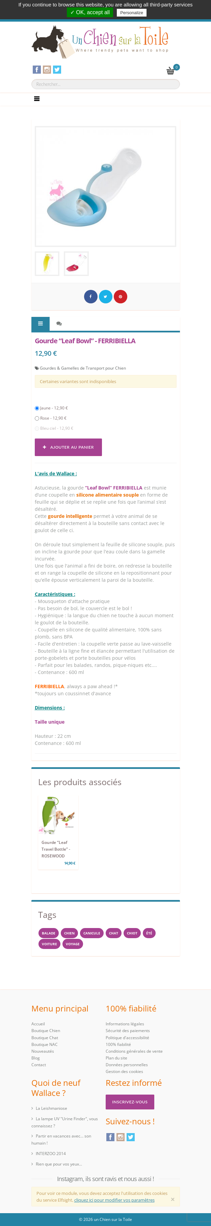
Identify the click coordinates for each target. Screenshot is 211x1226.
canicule (91, 933)
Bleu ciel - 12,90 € (54, 428)
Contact (38, 1065)
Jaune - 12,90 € (51, 408)
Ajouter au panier (68, 447)
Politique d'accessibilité (127, 1038)
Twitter (131, 1137)
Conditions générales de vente (134, 1051)
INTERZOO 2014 (51, 1153)
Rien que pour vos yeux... (59, 1164)
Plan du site (116, 1058)
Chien (69, 933)
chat (113, 933)
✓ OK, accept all (90, 12)
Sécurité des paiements (128, 1030)
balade (48, 933)
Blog (35, 1058)
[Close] (173, 1199)
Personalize (131, 12)
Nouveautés (42, 1051)
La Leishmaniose (51, 1108)
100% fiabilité (118, 1044)
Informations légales (125, 1024)
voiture (49, 944)
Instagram (120, 1137)
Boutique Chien (45, 1030)
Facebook (110, 1137)
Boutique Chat (44, 1038)
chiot (132, 933)
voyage (73, 944)
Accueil (38, 1024)
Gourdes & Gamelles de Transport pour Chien (83, 368)
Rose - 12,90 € (51, 418)
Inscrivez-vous (130, 1101)
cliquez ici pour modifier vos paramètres (114, 1200)
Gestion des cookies (124, 1071)
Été (149, 933)
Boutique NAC (44, 1044)
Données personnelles (127, 1065)
